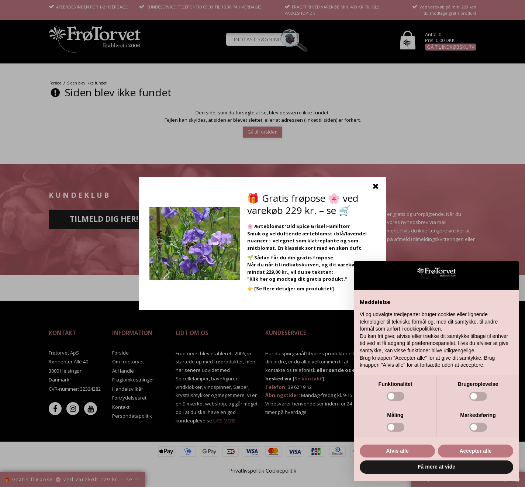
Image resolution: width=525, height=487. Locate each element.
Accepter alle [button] (475, 451)
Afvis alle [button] (397, 451)
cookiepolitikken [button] (422, 329)
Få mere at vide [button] (436, 467)
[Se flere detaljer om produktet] (294, 288)
